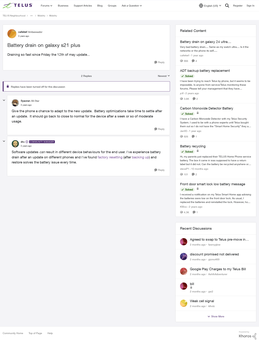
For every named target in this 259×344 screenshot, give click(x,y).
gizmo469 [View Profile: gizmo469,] (213, 259)
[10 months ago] (199, 169)
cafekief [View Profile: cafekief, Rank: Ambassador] (22, 31)
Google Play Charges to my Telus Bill (218, 269)
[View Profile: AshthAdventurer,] (183, 271)
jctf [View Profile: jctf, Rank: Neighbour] (181, 93)
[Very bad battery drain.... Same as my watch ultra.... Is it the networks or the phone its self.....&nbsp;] (216, 48)
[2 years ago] (191, 93)
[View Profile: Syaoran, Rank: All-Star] (15, 102)
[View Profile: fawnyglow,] (183, 241)
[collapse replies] (4, 100)
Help (50, 333)
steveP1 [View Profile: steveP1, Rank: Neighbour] (184, 168)
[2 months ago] (198, 244)
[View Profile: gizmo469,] (183, 256)
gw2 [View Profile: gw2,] (210, 291)
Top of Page (35, 333)
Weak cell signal (202, 301)
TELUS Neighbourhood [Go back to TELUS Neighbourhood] (14, 15)
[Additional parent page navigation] (31, 15)
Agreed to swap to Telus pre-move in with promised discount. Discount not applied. (218, 239)
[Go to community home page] (18, 5)
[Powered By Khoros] (247, 335)
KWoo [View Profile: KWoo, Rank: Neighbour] (183, 206)
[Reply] (159, 62)
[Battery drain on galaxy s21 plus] (26, 105)
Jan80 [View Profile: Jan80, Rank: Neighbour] (183, 130)
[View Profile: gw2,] (183, 286)
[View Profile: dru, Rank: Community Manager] (15, 143)
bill (192, 284)
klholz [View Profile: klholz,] (211, 306)
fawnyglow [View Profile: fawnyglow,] (214, 244)
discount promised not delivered (214, 254)
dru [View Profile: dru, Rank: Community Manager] (22, 141)
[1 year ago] (196, 55)
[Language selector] (210, 5)
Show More (215, 316)
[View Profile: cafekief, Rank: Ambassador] (11, 33)
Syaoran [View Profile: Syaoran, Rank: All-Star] (25, 100)
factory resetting (110, 157)
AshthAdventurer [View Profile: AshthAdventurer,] (217, 274)
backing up (140, 157)
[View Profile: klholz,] (183, 303)
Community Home (13, 333)
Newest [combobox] (164, 76)
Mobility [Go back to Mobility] (41, 15)
